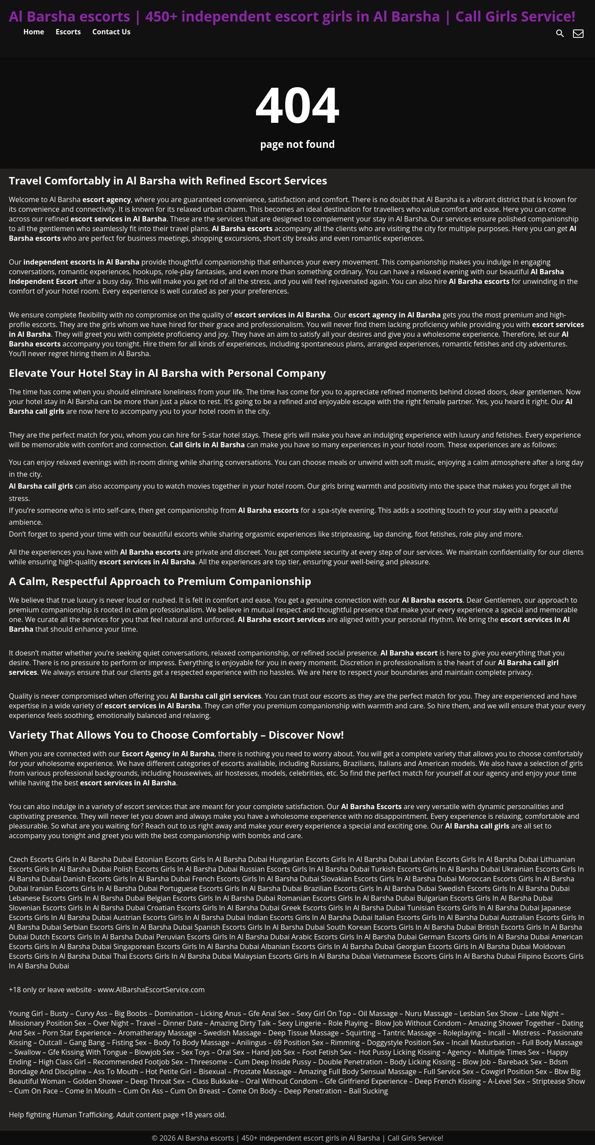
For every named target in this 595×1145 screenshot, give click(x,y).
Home (33, 32)
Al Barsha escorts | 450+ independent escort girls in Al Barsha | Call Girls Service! (292, 16)
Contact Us (112, 32)
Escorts (68, 32)
